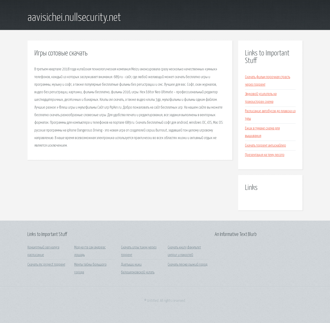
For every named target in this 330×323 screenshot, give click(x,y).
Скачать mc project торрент (46, 265)
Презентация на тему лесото (264, 155)
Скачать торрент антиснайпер (265, 146)
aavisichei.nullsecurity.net (74, 18)
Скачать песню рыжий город (187, 265)
